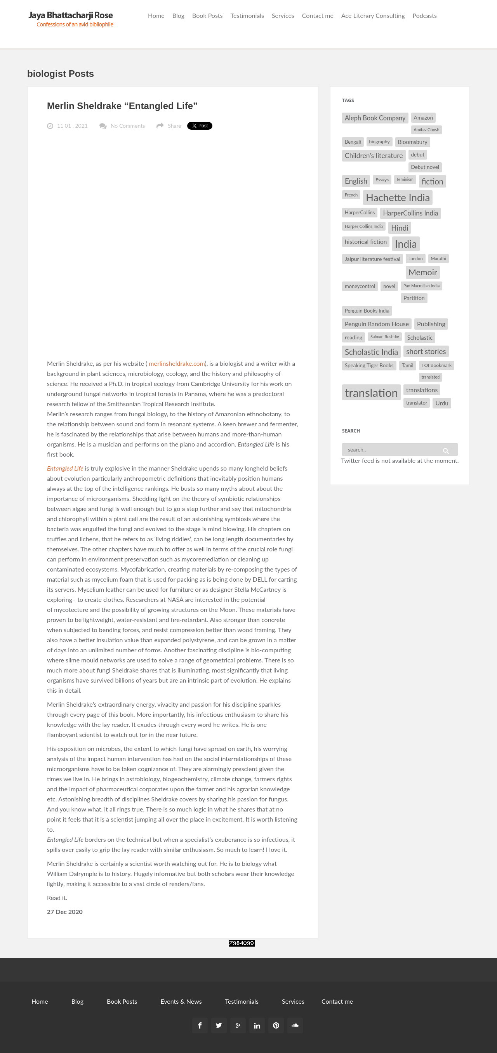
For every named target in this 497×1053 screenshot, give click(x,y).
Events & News (181, 1001)
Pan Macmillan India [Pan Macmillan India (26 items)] (421, 285)
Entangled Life (66, 468)
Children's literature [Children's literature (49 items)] (374, 155)
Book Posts (207, 15)
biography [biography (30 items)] (379, 141)
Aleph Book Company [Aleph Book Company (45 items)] (375, 118)
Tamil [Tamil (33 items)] (408, 365)
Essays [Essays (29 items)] (382, 179)
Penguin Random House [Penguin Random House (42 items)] (377, 323)
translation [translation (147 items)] (371, 392)
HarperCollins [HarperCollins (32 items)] (360, 212)
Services (283, 15)
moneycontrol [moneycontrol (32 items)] (360, 286)
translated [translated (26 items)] (431, 376)
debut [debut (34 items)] (417, 154)
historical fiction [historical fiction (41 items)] (366, 241)
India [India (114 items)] (406, 244)
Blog (178, 15)
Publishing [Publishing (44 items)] (431, 323)
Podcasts (425, 15)
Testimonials (247, 15)
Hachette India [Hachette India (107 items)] (398, 197)
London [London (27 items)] (415, 258)
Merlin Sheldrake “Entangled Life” (122, 106)
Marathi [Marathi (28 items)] (438, 258)
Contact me (318, 15)
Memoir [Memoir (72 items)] (422, 272)
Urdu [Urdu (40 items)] (441, 403)
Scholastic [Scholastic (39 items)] (420, 337)
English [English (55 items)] (356, 181)
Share (174, 125)
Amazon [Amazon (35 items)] (423, 117)
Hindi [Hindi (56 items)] (399, 227)
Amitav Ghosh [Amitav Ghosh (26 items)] (427, 129)
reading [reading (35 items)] (353, 337)
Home (156, 15)
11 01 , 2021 (72, 125)
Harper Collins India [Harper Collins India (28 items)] (364, 226)
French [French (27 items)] (351, 194)
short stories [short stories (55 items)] (426, 351)
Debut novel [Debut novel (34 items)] (425, 167)
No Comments (128, 125)
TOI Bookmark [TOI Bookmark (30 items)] (437, 365)
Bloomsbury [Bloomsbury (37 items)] (412, 142)
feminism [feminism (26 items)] (405, 179)
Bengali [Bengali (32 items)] (353, 142)
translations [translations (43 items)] (422, 389)
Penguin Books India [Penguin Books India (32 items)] (367, 311)
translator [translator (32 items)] (416, 403)
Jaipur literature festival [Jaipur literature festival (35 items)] (372, 258)
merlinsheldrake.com (177, 363)
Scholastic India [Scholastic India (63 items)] (371, 351)
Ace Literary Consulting (373, 15)
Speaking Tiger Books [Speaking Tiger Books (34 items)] (369, 365)
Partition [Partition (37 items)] (414, 298)
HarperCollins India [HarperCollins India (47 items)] (410, 213)
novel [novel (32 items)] (389, 286)
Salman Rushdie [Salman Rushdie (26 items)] (384, 336)
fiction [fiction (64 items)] (433, 181)
